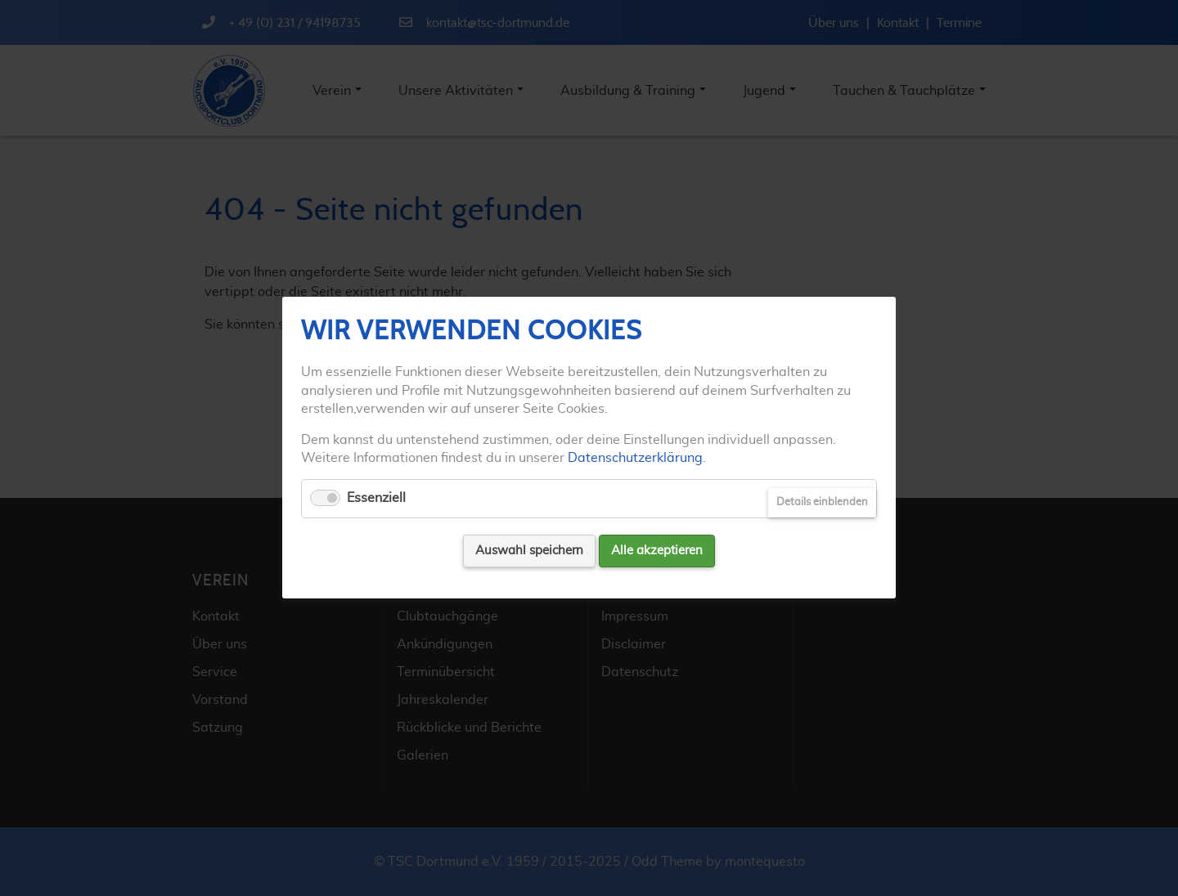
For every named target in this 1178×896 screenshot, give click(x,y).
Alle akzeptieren (657, 550)
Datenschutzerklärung (635, 457)
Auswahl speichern (529, 550)
